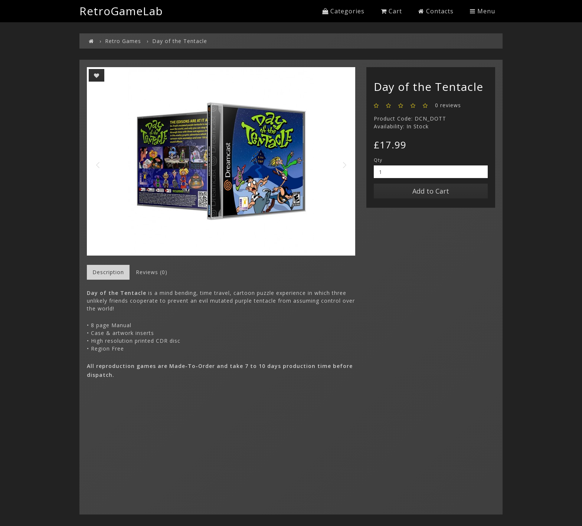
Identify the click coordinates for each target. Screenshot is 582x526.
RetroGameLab (121, 11)
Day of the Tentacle (179, 41)
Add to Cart (430, 191)
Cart (391, 11)
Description (108, 272)
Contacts (436, 11)
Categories (343, 11)
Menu (482, 11)
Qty (378, 160)
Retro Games (123, 41)
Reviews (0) (151, 272)
